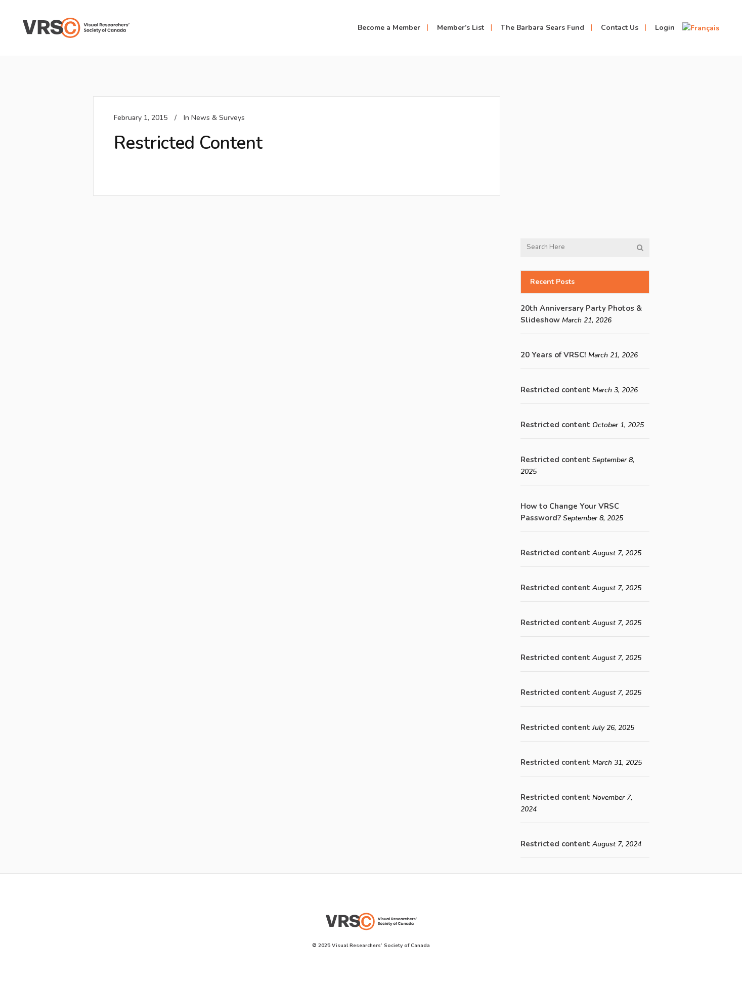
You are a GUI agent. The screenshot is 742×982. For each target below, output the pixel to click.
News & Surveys (218, 117)
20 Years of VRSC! (553, 355)
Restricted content (555, 390)
